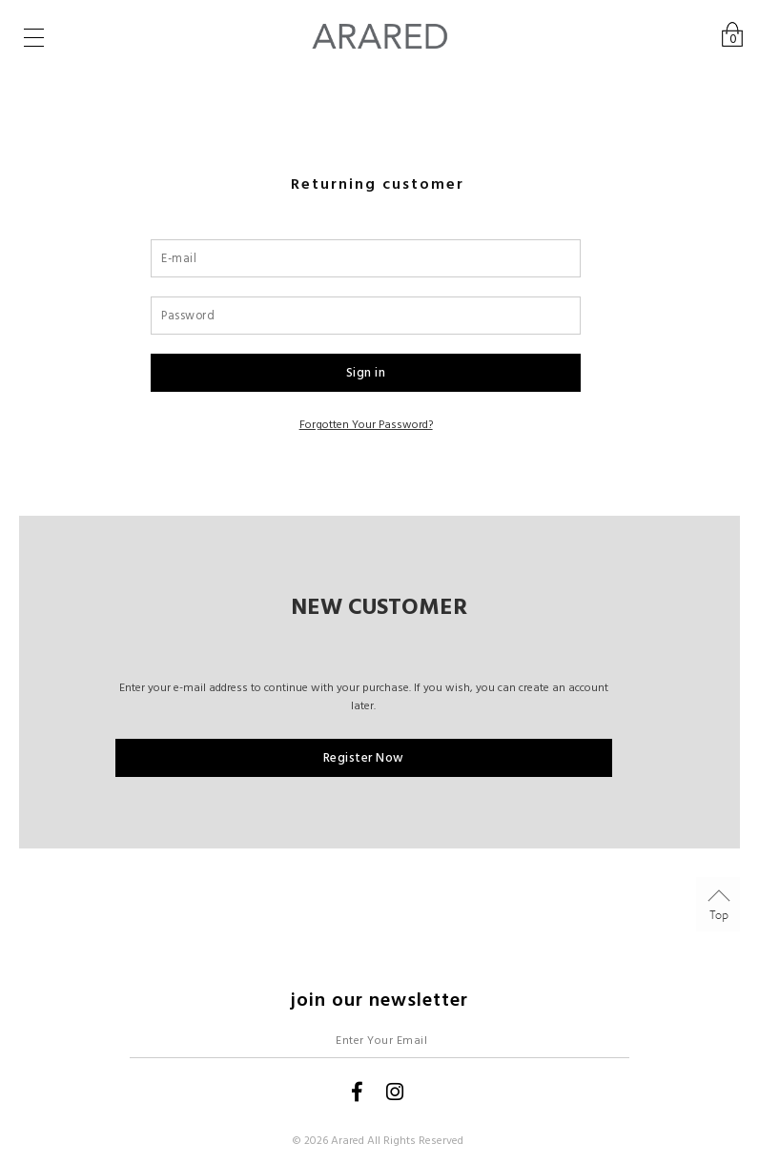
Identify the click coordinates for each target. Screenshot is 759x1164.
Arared (347, 1141)
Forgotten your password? (366, 425)
